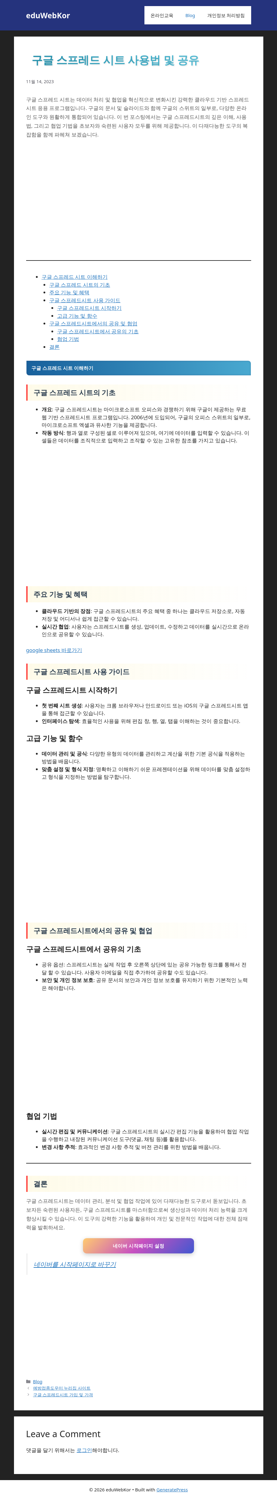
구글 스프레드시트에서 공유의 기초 (98, 331)
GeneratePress (172, 1490)
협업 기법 (68, 338)
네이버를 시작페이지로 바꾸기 (75, 1264)
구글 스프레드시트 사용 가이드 (84, 300)
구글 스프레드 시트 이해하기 (75, 276)
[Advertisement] (138, 1327)
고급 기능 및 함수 (77, 315)
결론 (54, 346)
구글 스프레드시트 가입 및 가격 (63, 1395)
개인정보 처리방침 (226, 15)
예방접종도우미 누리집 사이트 (62, 1388)
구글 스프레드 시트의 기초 (79, 284)
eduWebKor (48, 15)
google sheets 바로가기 (54, 650)
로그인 (84, 1450)
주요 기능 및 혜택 (69, 292)
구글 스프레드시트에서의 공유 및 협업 (93, 323)
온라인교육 (162, 15)
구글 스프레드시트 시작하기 (89, 307)
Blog (190, 15)
